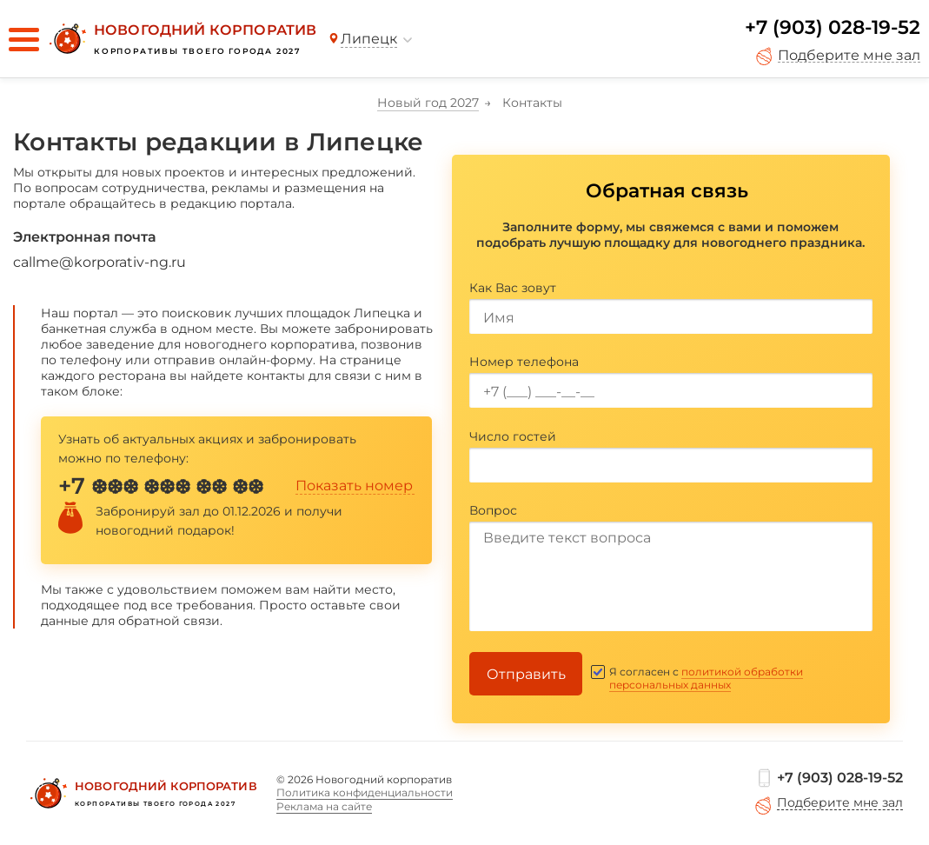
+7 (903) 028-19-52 (832, 27)
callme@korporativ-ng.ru (99, 262)
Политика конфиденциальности (364, 792)
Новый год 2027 (428, 102)
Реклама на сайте (324, 806)
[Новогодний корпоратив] (180, 39)
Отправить (526, 674)
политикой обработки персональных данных (706, 678)
